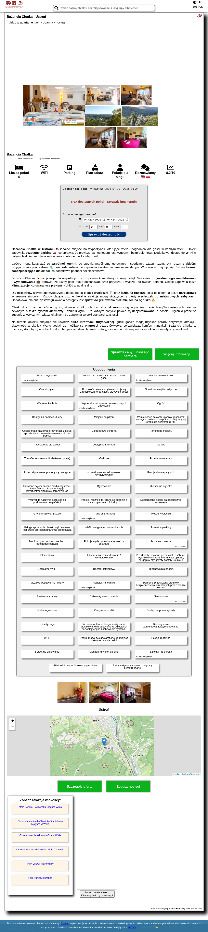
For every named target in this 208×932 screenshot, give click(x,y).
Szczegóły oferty (79, 786)
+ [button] (12, 721)
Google (65, 923)
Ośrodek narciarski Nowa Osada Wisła (40, 835)
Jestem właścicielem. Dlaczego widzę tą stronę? (97, 894)
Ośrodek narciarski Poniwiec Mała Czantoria (40, 849)
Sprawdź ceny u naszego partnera (130, 354)
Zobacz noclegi (128, 786)
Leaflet (176, 774)
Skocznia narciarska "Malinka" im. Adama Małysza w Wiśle (40, 822)
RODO (132, 927)
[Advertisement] (104, 54)
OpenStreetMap (192, 774)
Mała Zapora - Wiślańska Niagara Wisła (40, 807)
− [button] (12, 727)
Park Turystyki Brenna (40, 878)
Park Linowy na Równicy (40, 863)
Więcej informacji (177, 354)
